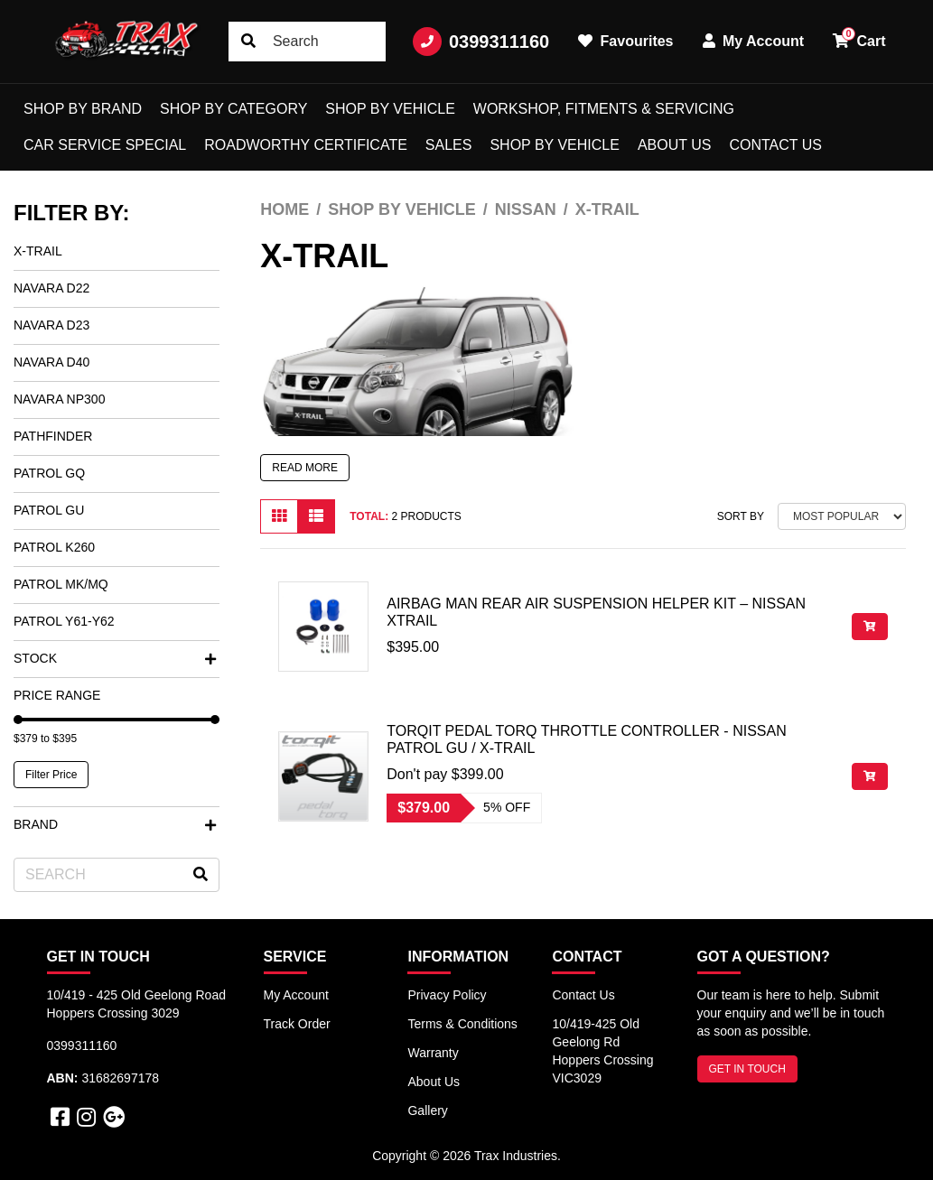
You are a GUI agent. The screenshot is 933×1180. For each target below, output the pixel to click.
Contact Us (775, 145)
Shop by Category (233, 108)
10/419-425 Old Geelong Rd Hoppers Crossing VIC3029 (602, 1051)
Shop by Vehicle (389, 108)
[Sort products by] (842, 516)
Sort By (740, 516)
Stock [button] (115, 658)
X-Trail (38, 251)
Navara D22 (51, 288)
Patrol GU (49, 510)
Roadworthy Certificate (305, 145)
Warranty (432, 1052)
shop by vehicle (554, 145)
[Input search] (307, 41)
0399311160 (481, 41)
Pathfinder (53, 436)
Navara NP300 (59, 399)
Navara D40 (51, 362)
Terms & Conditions (462, 1024)
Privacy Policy (446, 995)
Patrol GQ (49, 473)
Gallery (427, 1110)
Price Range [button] (57, 695)
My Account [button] (754, 41)
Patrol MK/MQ (61, 584)
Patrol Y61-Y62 (64, 621)
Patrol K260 (54, 547)
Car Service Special (104, 145)
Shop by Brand (82, 108)
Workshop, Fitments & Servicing (603, 108)
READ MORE (305, 467)
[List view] (316, 516)
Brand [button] (115, 824)
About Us (675, 145)
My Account (296, 995)
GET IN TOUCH (747, 1069)
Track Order (297, 1024)
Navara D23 (51, 325)
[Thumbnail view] (279, 516)
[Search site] (248, 41)
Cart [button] (859, 38)
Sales (448, 145)
